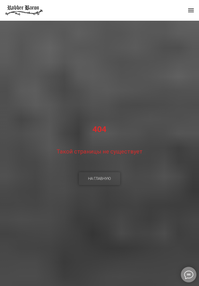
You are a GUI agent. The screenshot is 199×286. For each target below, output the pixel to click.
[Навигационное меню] (191, 10)
